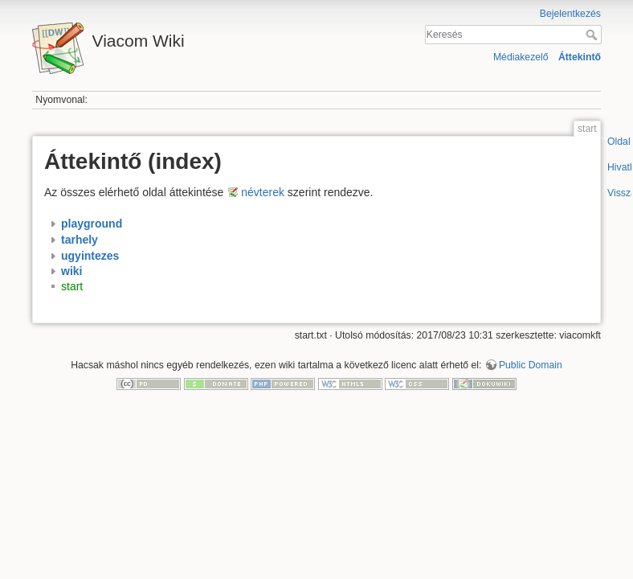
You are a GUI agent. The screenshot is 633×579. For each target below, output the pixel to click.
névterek (262, 192)
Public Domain (530, 365)
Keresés (593, 34)
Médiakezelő (521, 57)
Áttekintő (579, 57)
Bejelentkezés (570, 13)
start (72, 287)
